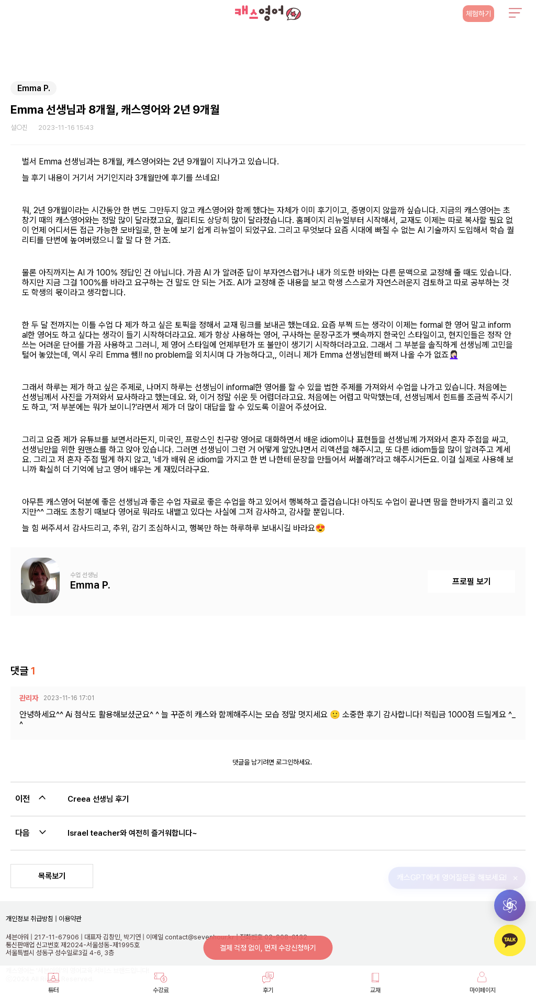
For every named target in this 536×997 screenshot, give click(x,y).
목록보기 (51, 876)
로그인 (284, 762)
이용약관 (69, 919)
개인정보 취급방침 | (31, 919)
